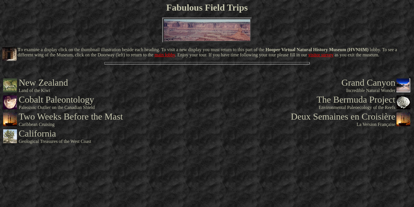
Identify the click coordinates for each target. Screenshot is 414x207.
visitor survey (321, 54)
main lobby (164, 54)
